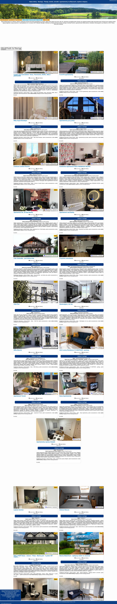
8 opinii (87, 83)
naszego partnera (47, 93)
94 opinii (87, 405)
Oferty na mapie (11, 19)
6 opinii (93, 565)
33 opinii (42, 175)
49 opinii (93, 359)
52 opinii (87, 267)
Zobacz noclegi (36, 82)
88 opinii (52, 85)
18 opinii (66, 451)
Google (3, 591)
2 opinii (88, 129)
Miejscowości (18, 19)
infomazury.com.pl (113, 0)
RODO (13, 596)
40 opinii (52, 566)
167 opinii (42, 129)
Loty (25, 19)
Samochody (32, 19)
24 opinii (93, 175)
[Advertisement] (58, 36)
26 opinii (40, 519)
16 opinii (87, 313)
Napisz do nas (72, 601)
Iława (55, 52)
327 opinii (40, 359)
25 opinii (88, 221)
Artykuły (46, 19)
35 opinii (86, 519)
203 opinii (39, 313)
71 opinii (41, 405)
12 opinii (44, 267)
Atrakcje (39, 19)
